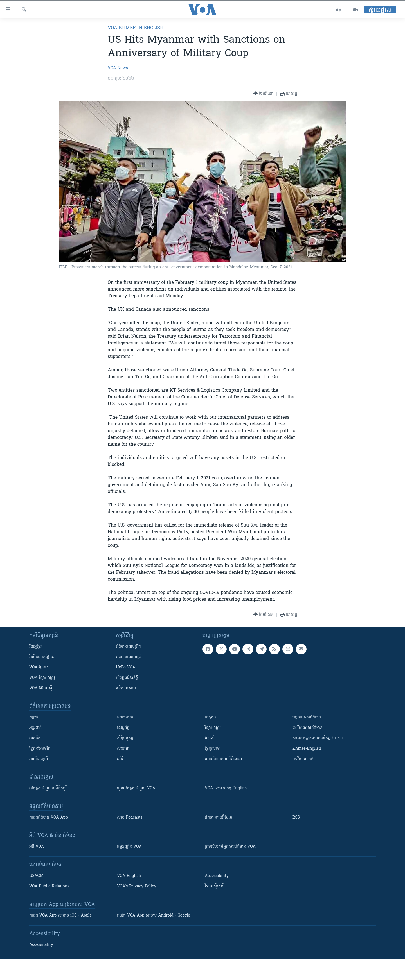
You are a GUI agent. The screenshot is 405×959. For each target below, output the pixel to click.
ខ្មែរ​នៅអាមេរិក (40, 749)
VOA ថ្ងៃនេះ (38, 667)
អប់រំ (120, 759)
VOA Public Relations (49, 886)
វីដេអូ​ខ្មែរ (35, 647)
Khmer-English (306, 749)
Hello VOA (125, 667)
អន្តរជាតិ (35, 728)
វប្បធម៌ (210, 738)
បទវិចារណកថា (303, 759)
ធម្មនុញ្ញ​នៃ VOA (129, 847)
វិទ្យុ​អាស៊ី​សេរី (214, 886)
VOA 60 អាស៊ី (40, 688)
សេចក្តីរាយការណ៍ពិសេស (223, 759)
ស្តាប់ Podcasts (129, 817)
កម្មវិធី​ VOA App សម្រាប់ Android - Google (153, 916)
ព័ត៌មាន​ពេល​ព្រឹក (128, 647)
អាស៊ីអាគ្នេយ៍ (38, 759)
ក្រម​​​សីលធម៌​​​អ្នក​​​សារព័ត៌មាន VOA (230, 847)
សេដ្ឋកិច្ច (123, 728)
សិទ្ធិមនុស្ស (125, 738)
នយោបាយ (125, 717)
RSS (296, 817)
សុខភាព (123, 749)
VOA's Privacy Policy (136, 886)
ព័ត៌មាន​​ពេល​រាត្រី (128, 657)
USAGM (36, 876)
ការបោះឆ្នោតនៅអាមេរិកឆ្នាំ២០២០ (317, 738)
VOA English (129, 876)
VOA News (118, 68)
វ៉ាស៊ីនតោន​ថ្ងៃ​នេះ (42, 657)
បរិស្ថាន (210, 717)
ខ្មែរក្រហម (212, 749)
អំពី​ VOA (36, 847)
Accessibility (217, 876)
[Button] (263, 94)
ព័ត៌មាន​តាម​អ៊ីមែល (218, 817)
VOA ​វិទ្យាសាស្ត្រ (42, 678)
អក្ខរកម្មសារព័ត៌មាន (306, 717)
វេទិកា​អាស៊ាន (126, 688)
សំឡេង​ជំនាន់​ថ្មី (127, 678)
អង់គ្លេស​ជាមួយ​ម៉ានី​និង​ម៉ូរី (48, 788)
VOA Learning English (226, 788)
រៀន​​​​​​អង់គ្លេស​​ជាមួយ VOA (136, 788)
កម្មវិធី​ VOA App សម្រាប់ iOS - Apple (60, 916)
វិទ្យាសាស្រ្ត (213, 728)
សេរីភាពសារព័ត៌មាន (307, 728)
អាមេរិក (34, 738)
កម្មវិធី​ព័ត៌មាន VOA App (48, 817)
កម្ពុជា (33, 717)
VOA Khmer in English (135, 28)
